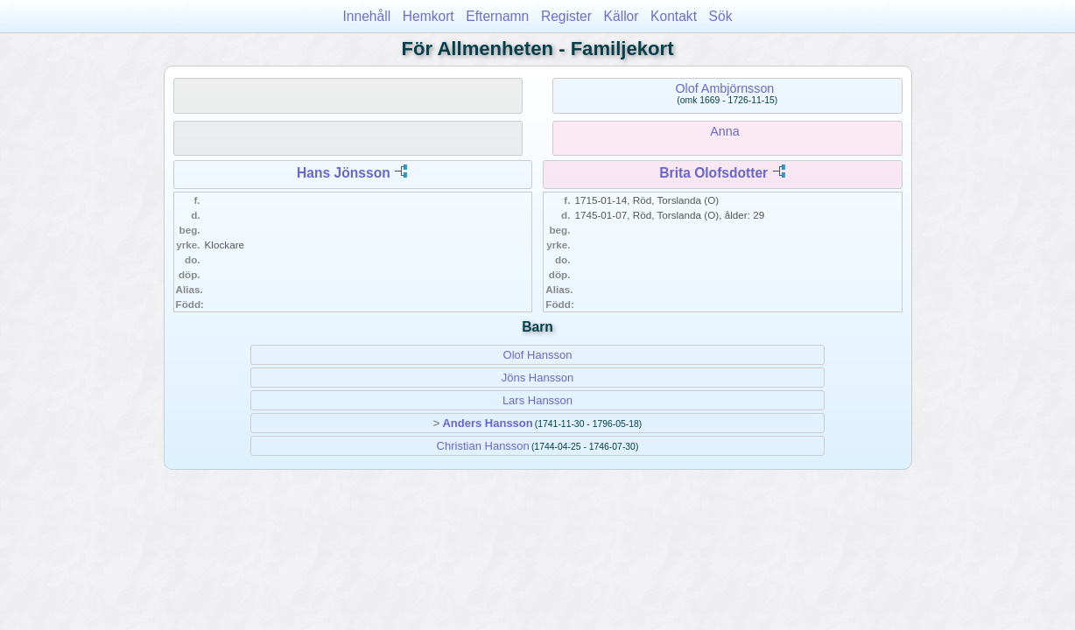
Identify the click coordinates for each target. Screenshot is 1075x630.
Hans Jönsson (343, 172)
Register (566, 16)
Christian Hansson (483, 445)
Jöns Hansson (537, 377)
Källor (621, 16)
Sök (721, 16)
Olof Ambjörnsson (724, 88)
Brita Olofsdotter (713, 172)
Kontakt (673, 16)
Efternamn (497, 16)
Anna (724, 131)
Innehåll (367, 16)
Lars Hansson (537, 400)
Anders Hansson (487, 423)
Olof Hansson (538, 354)
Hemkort (428, 16)
